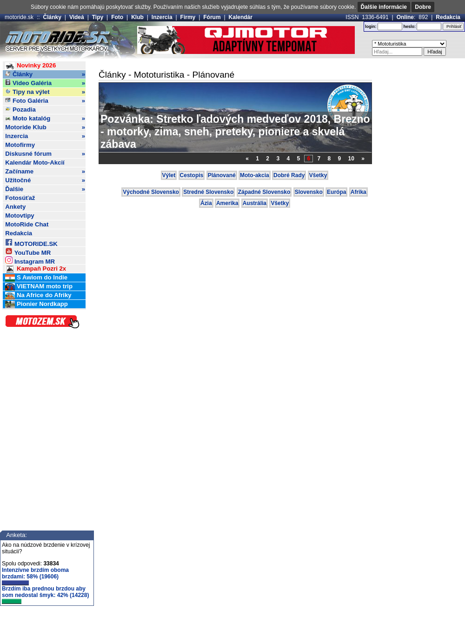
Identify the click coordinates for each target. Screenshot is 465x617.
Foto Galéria (45, 101)
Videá (76, 17)
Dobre (423, 7)
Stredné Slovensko (208, 192)
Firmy (188, 17)
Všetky (318, 175)
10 (351, 158)
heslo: (409, 26)
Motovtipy (19, 215)
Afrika (358, 192)
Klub (137, 17)
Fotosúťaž (20, 197)
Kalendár (240, 17)
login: (371, 26)
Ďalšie (45, 189)
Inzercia (162, 17)
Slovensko (309, 192)
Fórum (211, 17)
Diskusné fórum (45, 154)
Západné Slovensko (264, 192)
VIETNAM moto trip (39, 287)
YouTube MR (28, 251)
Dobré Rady (289, 175)
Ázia (206, 203)
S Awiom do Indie (36, 278)
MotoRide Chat (26, 224)
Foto (117, 17)
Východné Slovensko (151, 192)
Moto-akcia (254, 175)
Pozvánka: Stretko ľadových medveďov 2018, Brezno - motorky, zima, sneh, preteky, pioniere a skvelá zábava (235, 131)
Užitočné (45, 180)
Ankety (15, 206)
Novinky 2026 (30, 66)
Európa (336, 192)
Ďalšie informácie (384, 7)
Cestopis (192, 175)
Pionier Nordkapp (36, 304)
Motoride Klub (45, 127)
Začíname (45, 171)
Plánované (222, 175)
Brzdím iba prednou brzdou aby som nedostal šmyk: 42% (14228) (45, 594)
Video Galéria (45, 83)
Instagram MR (30, 260)
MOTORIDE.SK (31, 242)
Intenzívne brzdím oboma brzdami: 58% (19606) (35, 576)
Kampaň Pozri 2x (35, 269)
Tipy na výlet (45, 92)
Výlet (169, 175)
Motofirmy (20, 144)
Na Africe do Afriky (38, 295)
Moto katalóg (45, 118)
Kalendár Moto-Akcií (35, 162)
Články (52, 17)
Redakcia (448, 17)
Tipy (97, 17)
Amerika (227, 203)
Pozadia (20, 109)
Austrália (254, 203)
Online (405, 17)
